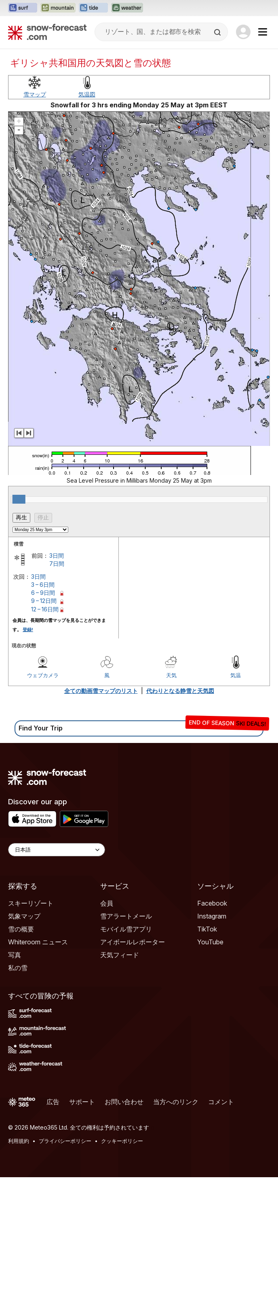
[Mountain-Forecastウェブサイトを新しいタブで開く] (58, 8)
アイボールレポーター (132, 942)
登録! (28, 629)
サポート (82, 1102)
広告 (52, 1102)
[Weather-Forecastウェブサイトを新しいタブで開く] (127, 8)
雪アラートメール (126, 916)
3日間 (56, 555)
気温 (235, 675)
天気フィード (119, 955)
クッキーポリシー (122, 1141)
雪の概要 (21, 929)
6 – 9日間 (43, 592)
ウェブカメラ (43, 675)
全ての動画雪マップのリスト (101, 690)
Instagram (211, 916)
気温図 (86, 94)
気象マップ (24, 916)
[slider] (19, 499)
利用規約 (18, 1141)
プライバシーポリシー (65, 1141)
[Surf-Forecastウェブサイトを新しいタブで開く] (22, 8)
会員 (106, 903)
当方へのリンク (175, 1102)
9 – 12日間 (44, 600)
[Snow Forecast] (47, 32)
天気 (171, 675)
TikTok (207, 929)
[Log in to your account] (243, 32)
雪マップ (34, 94)
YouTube (210, 942)
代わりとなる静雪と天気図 (180, 690)
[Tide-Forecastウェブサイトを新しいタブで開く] (93, 8)
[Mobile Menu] (262, 32)
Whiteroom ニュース (38, 942)
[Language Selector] (56, 849)
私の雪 (17, 968)
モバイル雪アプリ (126, 929)
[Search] (218, 32)
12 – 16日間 (45, 609)
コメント (221, 1102)
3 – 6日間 (43, 584)
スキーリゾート (30, 903)
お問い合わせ (124, 1102)
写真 (14, 955)
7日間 (56, 563)
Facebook (212, 903)
